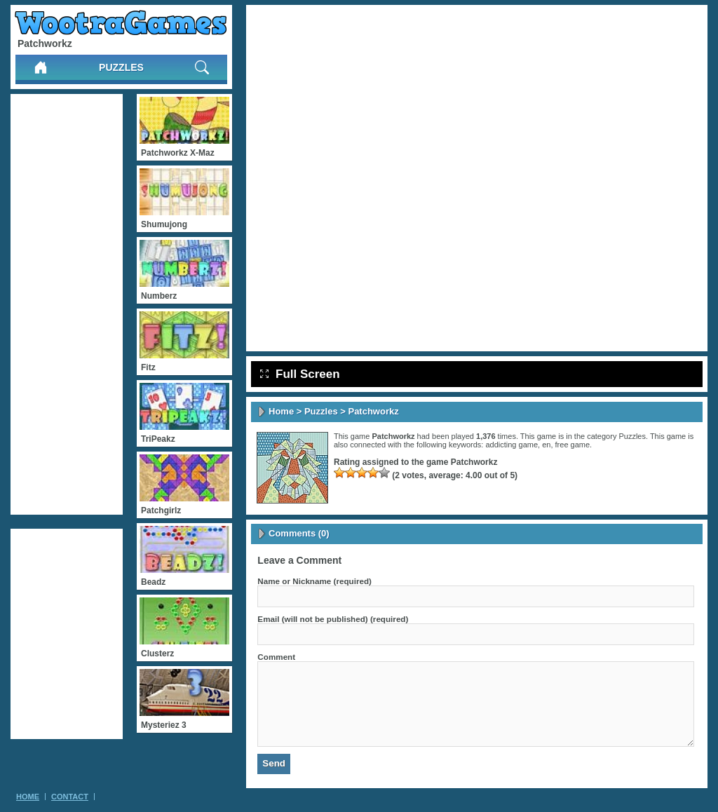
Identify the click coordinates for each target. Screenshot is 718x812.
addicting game (511, 444)
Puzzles (121, 67)
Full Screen (300, 374)
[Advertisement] (67, 304)
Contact (69, 796)
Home (281, 411)
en (546, 444)
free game (572, 444)
